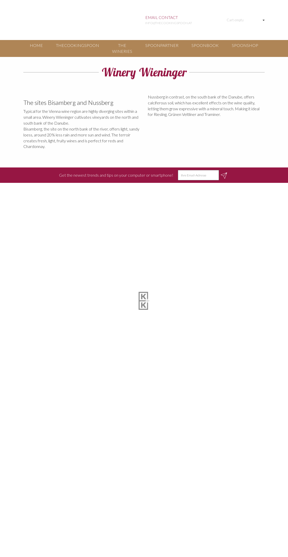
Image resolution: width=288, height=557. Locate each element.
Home (36, 45)
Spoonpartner (161, 45)
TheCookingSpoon (77, 45)
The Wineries (122, 48)
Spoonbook (205, 45)
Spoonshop (245, 45)
